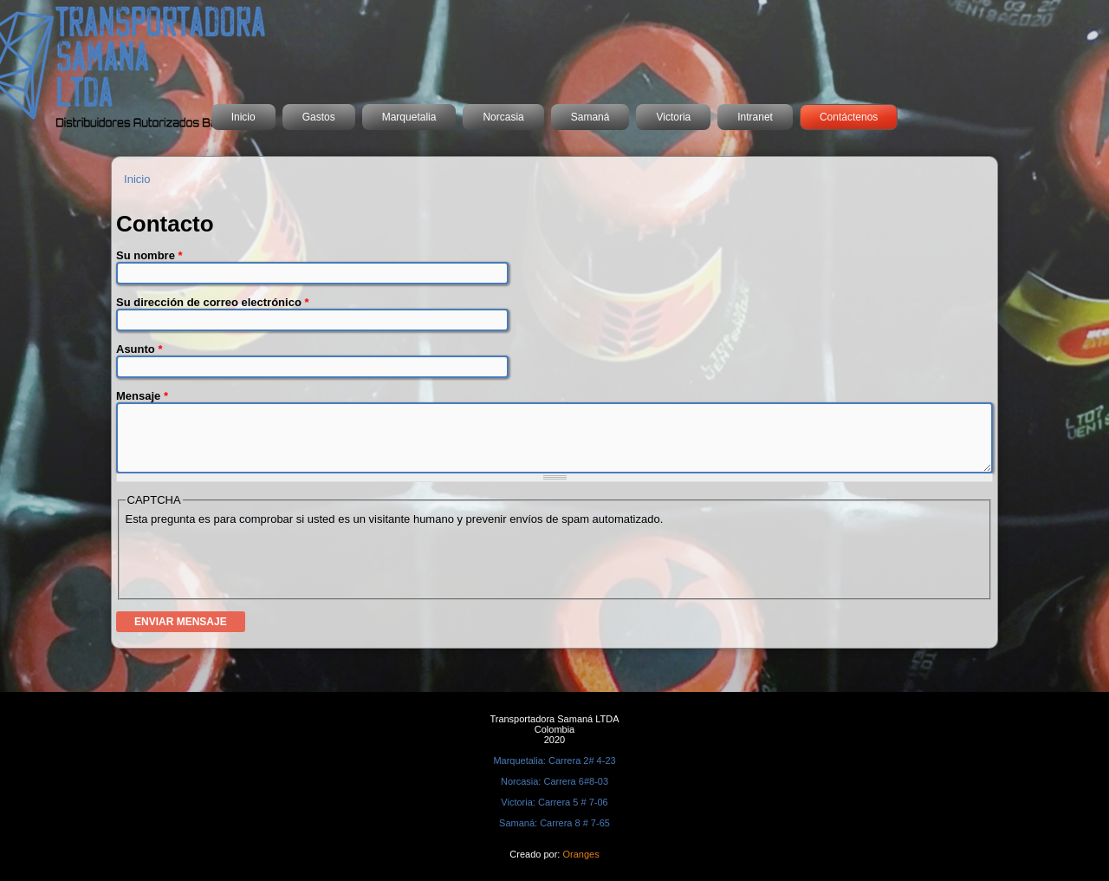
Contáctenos (849, 117)
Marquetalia (409, 117)
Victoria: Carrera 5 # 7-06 (554, 802)
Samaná (590, 117)
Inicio (243, 117)
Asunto (139, 349)
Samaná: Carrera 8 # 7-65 (554, 823)
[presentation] (257, 559)
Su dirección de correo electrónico (212, 302)
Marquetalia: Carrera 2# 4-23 (554, 760)
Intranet (755, 117)
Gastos (318, 117)
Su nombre (149, 255)
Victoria (673, 117)
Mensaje (142, 395)
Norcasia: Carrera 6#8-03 (554, 781)
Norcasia (503, 117)
